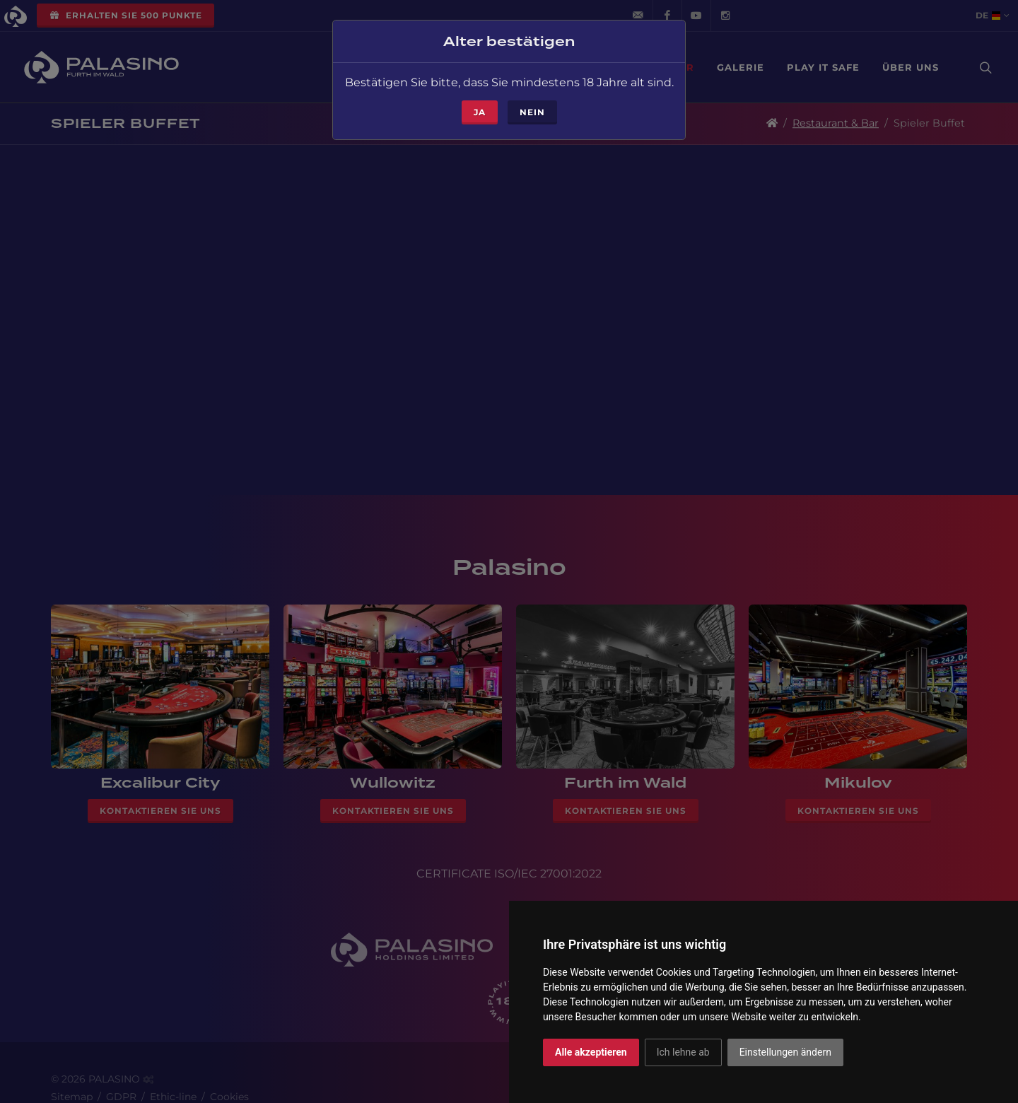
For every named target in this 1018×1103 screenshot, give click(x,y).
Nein (532, 109)
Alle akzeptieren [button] (591, 1052)
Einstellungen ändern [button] (785, 1052)
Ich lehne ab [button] (683, 1052)
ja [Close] (480, 109)
